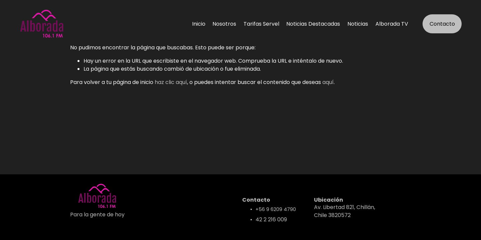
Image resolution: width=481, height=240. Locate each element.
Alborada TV (391, 24)
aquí (328, 82)
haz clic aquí (171, 82)
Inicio (198, 24)
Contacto (442, 24)
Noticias (357, 24)
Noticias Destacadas (313, 24)
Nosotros (224, 24)
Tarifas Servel (261, 24)
